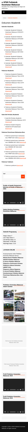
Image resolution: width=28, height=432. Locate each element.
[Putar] (5, 202)
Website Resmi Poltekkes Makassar (13, 257)
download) (9, 78)
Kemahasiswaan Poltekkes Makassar (13, 273)
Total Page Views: (8, 243)
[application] (14, 198)
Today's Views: (7, 235)
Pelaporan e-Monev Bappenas (11, 269)
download (8, 34)
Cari (4, 173)
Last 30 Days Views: (8, 239)
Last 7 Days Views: (8, 237)
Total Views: (6, 241)
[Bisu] (20, 202)
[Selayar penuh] (23, 202)
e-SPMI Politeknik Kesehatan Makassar (11, 3)
